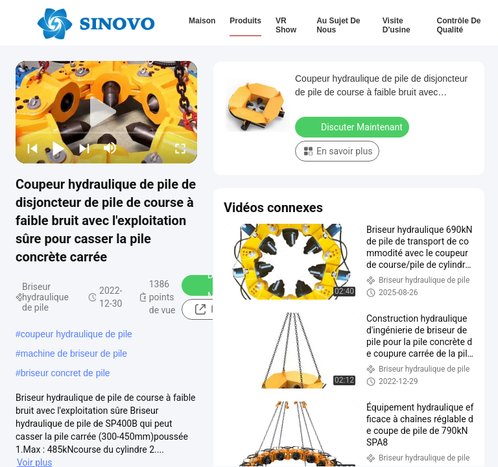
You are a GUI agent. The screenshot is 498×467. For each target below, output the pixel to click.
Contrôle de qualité (458, 25)
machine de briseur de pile (74, 353)
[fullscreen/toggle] (180, 148)
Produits (245, 20)
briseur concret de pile (65, 373)
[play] (106, 112)
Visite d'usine (396, 25)
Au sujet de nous (338, 25)
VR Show (286, 25)
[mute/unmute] (110, 148)
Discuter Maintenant (353, 126)
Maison (202, 20)
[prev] (32, 148)
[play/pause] (58, 148)
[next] (84, 148)
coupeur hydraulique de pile (76, 334)
